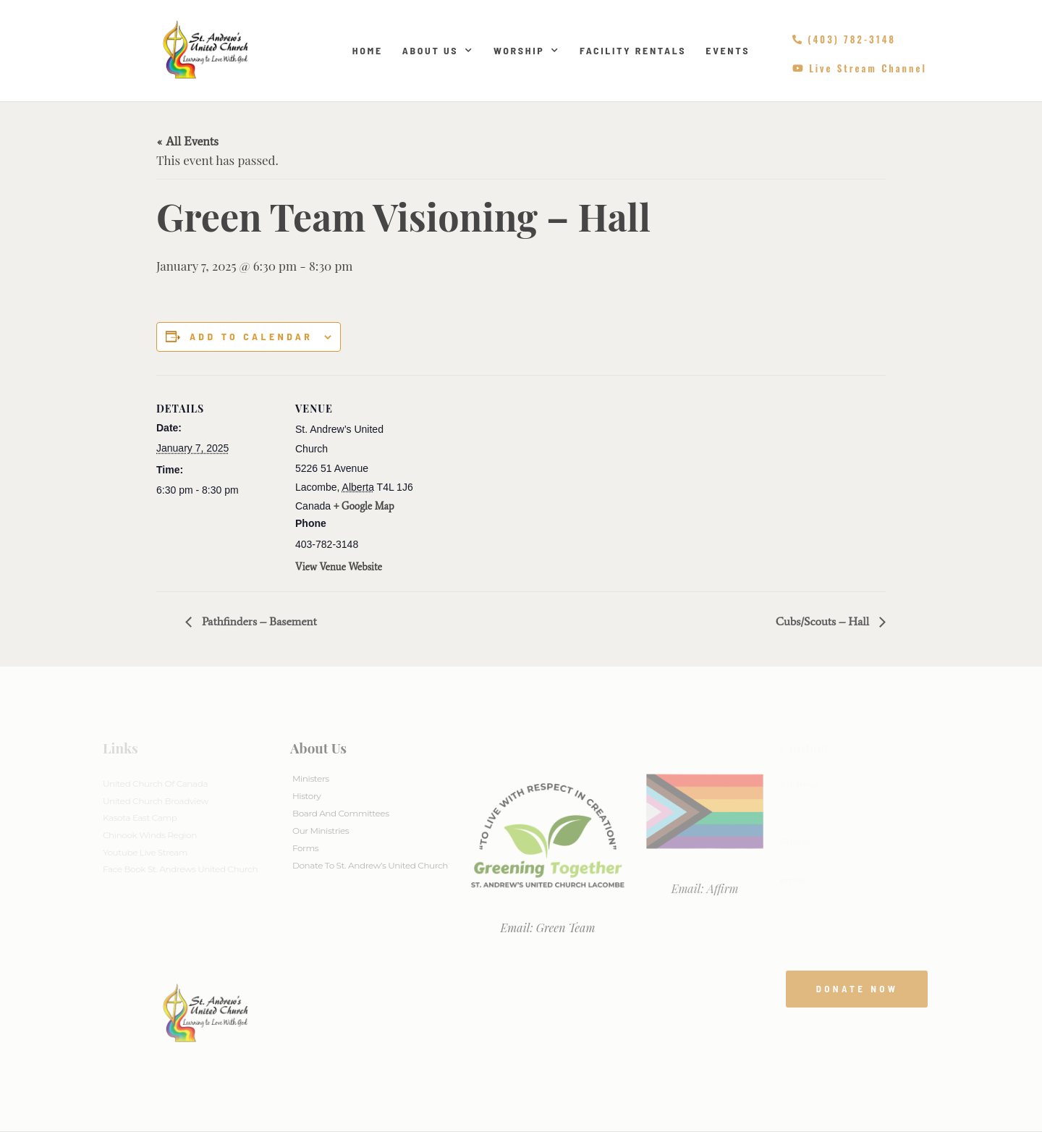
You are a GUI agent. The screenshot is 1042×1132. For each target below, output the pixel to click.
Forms (305, 847)
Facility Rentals (633, 50)
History (306, 795)
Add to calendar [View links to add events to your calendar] (251, 336)
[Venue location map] (510, 475)
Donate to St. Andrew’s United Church (370, 865)
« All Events (187, 141)
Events (728, 50)
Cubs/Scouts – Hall (824, 621)
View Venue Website (338, 567)
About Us (438, 51)
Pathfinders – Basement (258, 621)
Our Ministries (320, 830)
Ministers (310, 778)
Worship (527, 51)
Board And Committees (340, 813)
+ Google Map (364, 506)
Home (367, 50)
